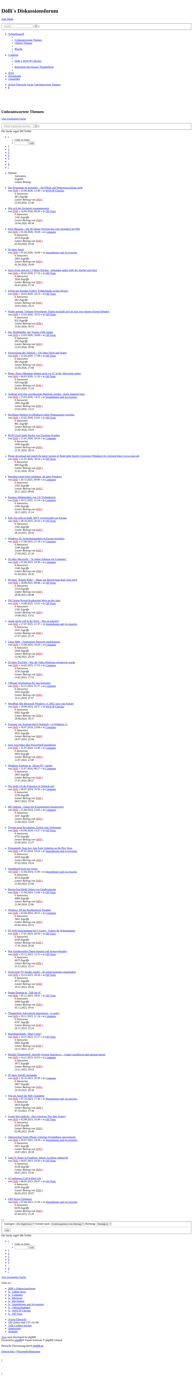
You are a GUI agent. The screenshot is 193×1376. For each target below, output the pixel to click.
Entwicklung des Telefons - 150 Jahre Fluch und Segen (37, 352)
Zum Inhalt (7, 19)
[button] (8, 136)
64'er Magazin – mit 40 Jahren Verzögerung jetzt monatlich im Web (44, 229)
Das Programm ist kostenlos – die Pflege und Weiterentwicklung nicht (45, 187)
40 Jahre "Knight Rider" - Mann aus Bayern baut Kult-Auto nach (42, 579)
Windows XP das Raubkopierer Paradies (29, 910)
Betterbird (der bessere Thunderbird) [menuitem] (34, 67)
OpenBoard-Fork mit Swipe (23, 868)
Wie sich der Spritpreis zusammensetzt (28, 208)
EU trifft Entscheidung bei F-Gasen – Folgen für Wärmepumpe (41, 930)
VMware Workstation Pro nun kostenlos (29, 683)
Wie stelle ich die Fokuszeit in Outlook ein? (31, 786)
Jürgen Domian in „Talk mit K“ (25, 992)
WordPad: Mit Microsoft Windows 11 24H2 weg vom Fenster (41, 703)
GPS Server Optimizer (20, 1199)
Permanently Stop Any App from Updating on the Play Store (40, 848)
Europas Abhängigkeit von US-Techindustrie (32, 497)
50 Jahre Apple (16, 249)
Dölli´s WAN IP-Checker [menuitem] (28, 61)
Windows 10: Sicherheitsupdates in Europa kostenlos (36, 538)
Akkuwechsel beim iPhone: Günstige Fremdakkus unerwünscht (42, 1137)
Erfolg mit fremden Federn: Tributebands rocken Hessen (38, 290)
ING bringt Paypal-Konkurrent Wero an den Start (34, 600)
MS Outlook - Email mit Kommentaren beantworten (36, 806)
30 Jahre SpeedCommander (22, 1075)
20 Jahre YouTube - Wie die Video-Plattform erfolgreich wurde (41, 662)
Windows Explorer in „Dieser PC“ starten (30, 765)
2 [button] (8, 149)
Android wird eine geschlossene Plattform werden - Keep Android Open (46, 394)
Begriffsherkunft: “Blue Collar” (25, 1033)
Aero (4, 1337)
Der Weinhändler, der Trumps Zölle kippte (30, 332)
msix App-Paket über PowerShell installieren (32, 745)
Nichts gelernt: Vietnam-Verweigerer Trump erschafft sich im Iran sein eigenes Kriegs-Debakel (58, 311)
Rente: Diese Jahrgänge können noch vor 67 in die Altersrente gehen (44, 373)
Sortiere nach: (60, 1223)
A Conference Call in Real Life (24, 1178)
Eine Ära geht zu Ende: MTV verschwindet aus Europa (37, 517)
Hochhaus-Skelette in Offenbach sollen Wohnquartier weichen (41, 414)
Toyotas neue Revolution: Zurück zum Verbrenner (34, 827)
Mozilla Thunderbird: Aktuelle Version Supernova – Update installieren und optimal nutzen (56, 1054)
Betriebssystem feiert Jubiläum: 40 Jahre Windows (35, 476)
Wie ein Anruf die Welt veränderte (26, 1095)
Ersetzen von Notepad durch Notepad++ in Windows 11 (37, 724)
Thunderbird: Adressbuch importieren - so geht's (33, 1013)
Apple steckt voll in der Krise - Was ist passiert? (33, 621)
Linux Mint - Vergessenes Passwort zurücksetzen (34, 641)
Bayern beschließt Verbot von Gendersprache (32, 889)
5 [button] (8, 158)
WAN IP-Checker (55, 190)
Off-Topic (51, 211)
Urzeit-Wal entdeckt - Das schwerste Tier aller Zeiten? (37, 1116)
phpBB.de (38, 1345)
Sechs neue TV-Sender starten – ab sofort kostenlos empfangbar (42, 972)
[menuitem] (28, 40)
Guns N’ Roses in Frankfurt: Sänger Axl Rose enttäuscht (38, 1157)
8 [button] (8, 164)
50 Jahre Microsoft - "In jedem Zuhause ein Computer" (37, 559)
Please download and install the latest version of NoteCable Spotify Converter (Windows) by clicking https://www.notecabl (73, 456)
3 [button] (8, 152)
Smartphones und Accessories (61, 252)
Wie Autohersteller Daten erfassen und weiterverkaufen (37, 951)
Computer (51, 232)
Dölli (15, 190)
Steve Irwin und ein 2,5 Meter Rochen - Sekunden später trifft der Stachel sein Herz (52, 270)
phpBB (18, 1340)
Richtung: (98, 1223)
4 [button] (8, 155)
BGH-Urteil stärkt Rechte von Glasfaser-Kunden (34, 435)
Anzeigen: (19, 1223)
